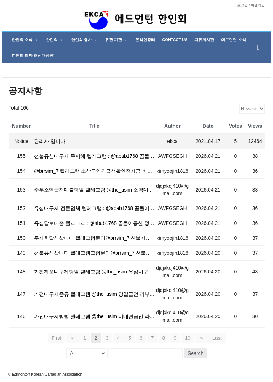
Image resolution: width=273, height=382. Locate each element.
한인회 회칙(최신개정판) (33, 55)
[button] (260, 47)
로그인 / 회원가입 (251, 5)
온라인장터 (145, 40)
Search (195, 353)
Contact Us (174, 40)
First (58, 338)
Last (215, 338)
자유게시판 (204, 40)
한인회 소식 (24, 40)
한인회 (54, 40)
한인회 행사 (83, 40)
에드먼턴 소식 (233, 40)
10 (188, 338)
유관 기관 (115, 40)
